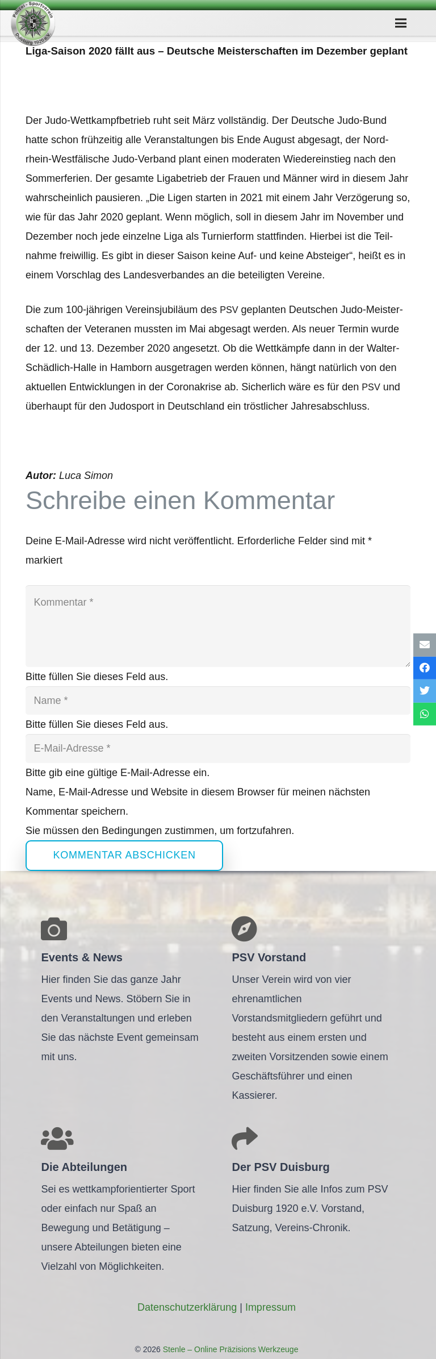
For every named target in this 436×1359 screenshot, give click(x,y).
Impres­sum (270, 1307)
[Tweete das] (424, 691)
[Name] (218, 700)
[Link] (33, 23)
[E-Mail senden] (424, 645)
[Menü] (400, 23)
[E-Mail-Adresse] (218, 748)
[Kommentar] (218, 626)
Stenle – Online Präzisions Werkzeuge (230, 1349)
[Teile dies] (424, 668)
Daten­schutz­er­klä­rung (187, 1307)
